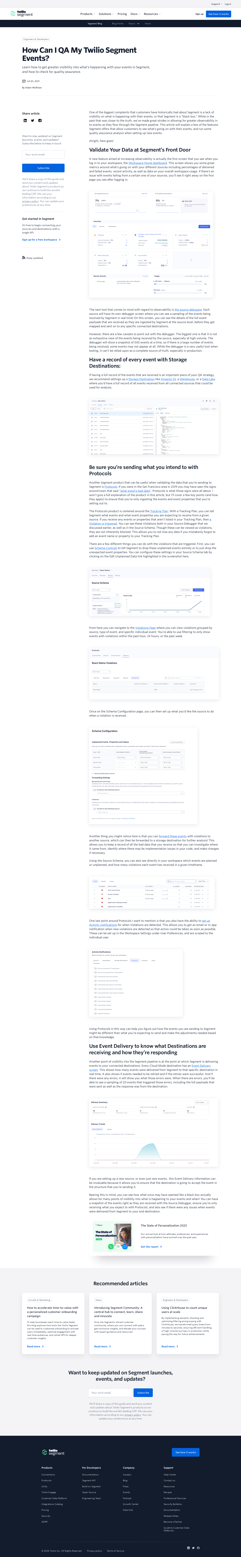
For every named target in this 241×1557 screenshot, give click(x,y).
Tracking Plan (159, 511)
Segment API (88, 1480)
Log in (228, 4)
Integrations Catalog (52, 1504)
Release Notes (171, 1516)
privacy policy (30, 201)
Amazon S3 (168, 379)
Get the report (152, 1247)
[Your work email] (43, 154)
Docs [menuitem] (135, 14)
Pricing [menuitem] (122, 14)
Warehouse (187, 379)
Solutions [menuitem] (106, 14)
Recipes (168, 1492)
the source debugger (188, 309)
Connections (48, 1474)
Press (125, 1486)
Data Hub (128, 1510)
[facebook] (39, 121)
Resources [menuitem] (152, 14)
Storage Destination (141, 379)
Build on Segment (91, 1486)
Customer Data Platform (54, 1498)
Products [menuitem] (87, 14)
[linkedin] (25, 121)
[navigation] (120, 23)
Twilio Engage (48, 1492)
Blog (125, 1480)
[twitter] (32, 121)
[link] (134, 23)
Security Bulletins (173, 1504)
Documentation (90, 1474)
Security (45, 1516)
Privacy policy (94, 1551)
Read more (36, 1346)
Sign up (199, 14)
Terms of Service (115, 1551)
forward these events (173, 836)
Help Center (170, 1474)
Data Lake (208, 379)
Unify (44, 1486)
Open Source (89, 1492)
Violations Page (145, 627)
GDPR (44, 1521)
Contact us (169, 1480)
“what (123, 490)
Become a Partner (173, 1521)
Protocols (111, 486)
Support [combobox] (216, 4)
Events (126, 1492)
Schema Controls (106, 548)
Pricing (45, 1510)
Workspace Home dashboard (147, 163)
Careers (127, 1474)
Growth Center (131, 1504)
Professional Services (175, 1498)
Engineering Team (91, 1498)
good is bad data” (139, 490)
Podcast (127, 1498)
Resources (169, 1486)
